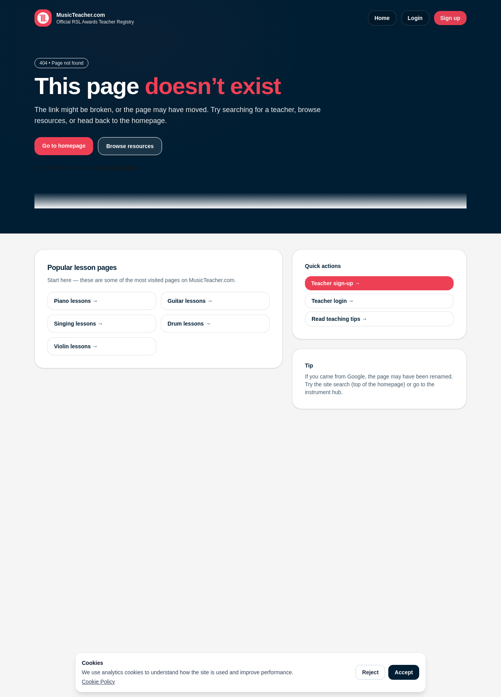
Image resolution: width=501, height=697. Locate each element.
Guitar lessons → (190, 301)
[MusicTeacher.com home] (84, 18)
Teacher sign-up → (335, 283)
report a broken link (116, 167)
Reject (370, 672)
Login (415, 18)
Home (382, 18)
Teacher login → (333, 301)
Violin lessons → (76, 346)
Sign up (450, 18)
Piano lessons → (76, 301)
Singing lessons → (78, 323)
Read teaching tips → (339, 319)
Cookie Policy (98, 682)
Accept (404, 672)
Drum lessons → (189, 323)
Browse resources (129, 146)
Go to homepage (63, 146)
